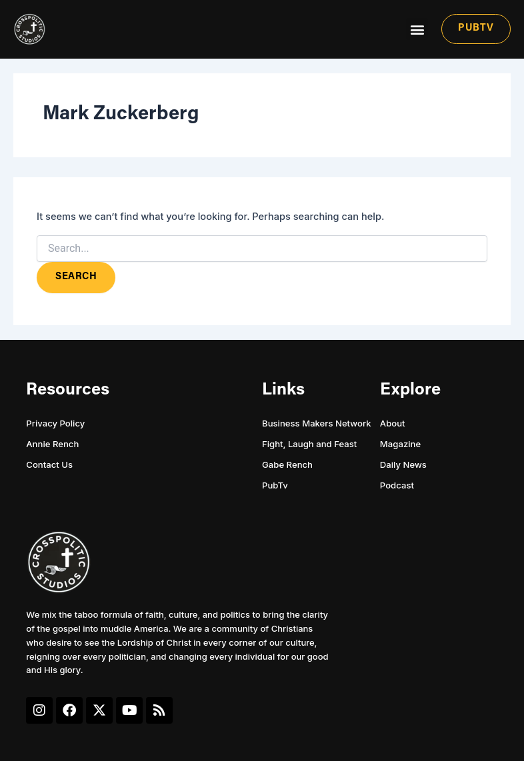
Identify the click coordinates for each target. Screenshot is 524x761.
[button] (417, 29)
